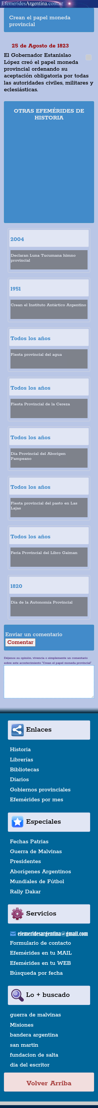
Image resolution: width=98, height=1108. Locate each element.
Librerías (21, 759)
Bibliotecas (24, 769)
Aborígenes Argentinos (40, 871)
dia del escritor (29, 1065)
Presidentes (25, 861)
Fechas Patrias (29, 841)
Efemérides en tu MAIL (41, 953)
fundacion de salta (34, 1055)
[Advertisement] (49, 173)
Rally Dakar (25, 891)
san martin (24, 1045)
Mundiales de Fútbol (37, 881)
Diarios (19, 779)
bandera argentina (34, 1035)
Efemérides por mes (36, 799)
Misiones (21, 1025)
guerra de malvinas (35, 1015)
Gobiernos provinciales (40, 789)
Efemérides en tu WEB (40, 963)
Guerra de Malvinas (36, 851)
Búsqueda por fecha (36, 973)
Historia (20, 749)
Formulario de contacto (40, 943)
